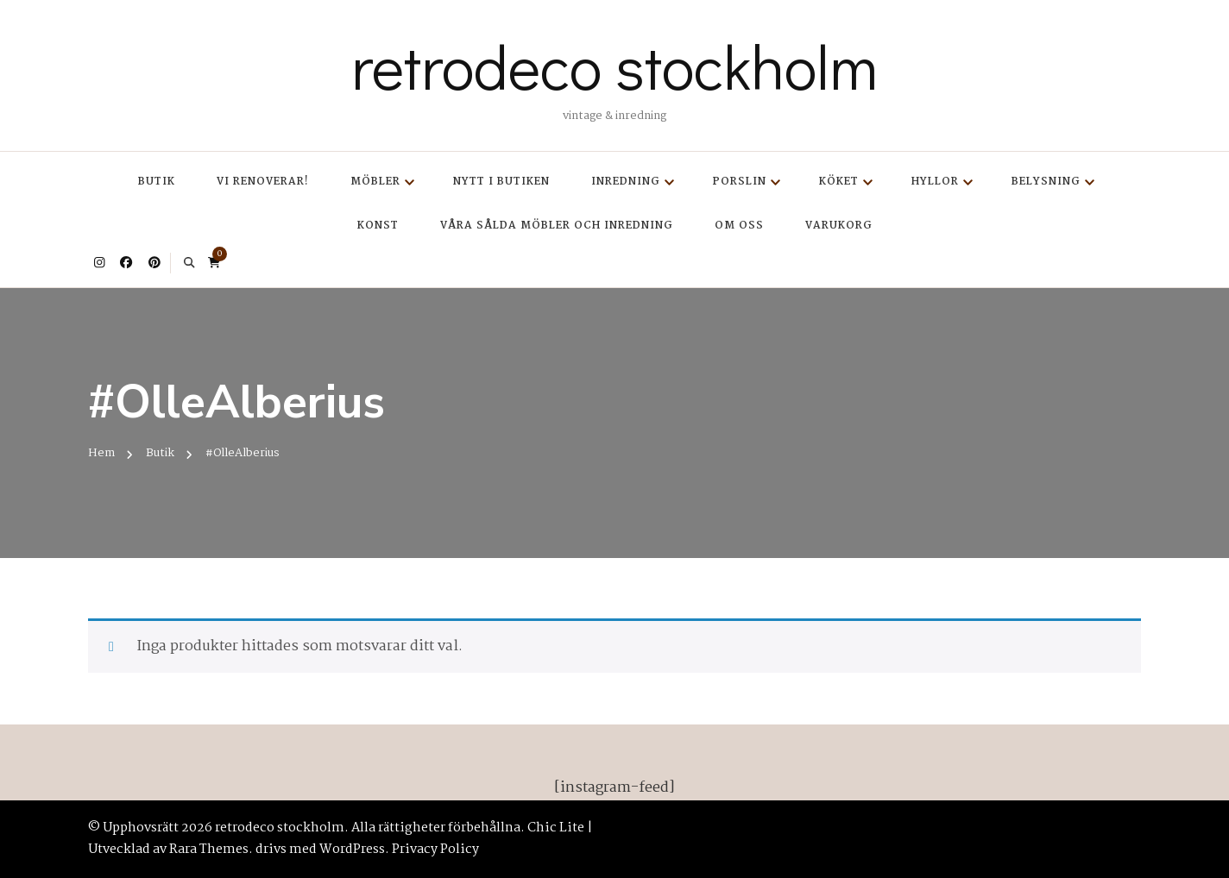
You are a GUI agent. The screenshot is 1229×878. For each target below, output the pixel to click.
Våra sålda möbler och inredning (556, 225)
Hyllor (935, 181)
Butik (156, 181)
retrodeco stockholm (614, 65)
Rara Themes (209, 849)
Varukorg (839, 225)
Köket (839, 181)
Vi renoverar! (263, 181)
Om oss (739, 225)
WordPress (352, 849)
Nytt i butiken (501, 181)
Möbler (375, 181)
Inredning (625, 181)
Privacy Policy (435, 849)
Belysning (1046, 181)
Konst (378, 225)
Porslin (739, 181)
